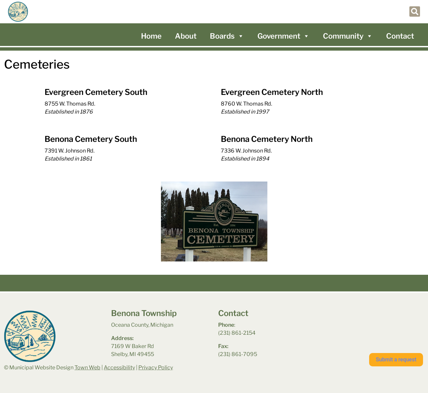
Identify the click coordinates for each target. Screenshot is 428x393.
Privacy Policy (155, 367)
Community (348, 36)
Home (151, 36)
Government (283, 36)
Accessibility (119, 367)
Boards (227, 36)
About (186, 36)
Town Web (87, 367)
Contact (400, 36)
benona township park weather (358, 326)
